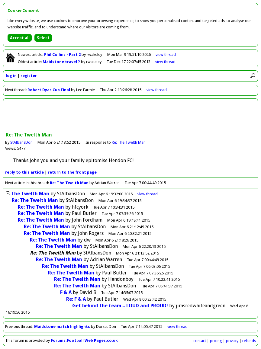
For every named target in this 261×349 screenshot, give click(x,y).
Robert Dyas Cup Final (48, 90)
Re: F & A (76, 299)
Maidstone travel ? (62, 61)
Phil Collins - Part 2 (63, 54)
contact (199, 340)
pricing (216, 340)
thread (147, 194)
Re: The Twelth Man (129, 142)
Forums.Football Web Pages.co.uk (84, 340)
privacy (232, 340)
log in (11, 75)
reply (24, 172)
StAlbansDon (21, 142)
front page (72, 172)
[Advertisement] (130, 116)
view (166, 54)
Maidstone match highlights (62, 326)
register (29, 75)
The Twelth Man (30, 194)
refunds (249, 340)
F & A (66, 292)
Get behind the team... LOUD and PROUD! (120, 306)
